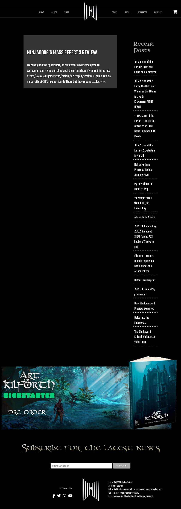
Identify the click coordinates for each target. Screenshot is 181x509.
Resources (142, 13)
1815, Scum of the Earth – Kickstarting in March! (144, 150)
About (114, 13)
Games (54, 13)
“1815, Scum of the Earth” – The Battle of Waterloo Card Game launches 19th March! (144, 126)
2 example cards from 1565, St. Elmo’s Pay (143, 203)
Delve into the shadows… (141, 320)
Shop (66, 13)
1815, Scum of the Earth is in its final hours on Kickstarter (145, 67)
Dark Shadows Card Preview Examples (144, 306)
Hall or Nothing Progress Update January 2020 (143, 170)
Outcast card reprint (144, 280)
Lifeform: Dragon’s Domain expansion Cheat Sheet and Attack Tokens (144, 264)
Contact (158, 13)
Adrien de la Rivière (144, 217)
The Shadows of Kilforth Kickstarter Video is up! (144, 337)
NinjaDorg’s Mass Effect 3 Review (62, 52)
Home (41, 13)
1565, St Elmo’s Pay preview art (144, 292)
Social (127, 13)
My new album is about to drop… (143, 187)
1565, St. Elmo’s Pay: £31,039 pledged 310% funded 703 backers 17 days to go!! (145, 237)
